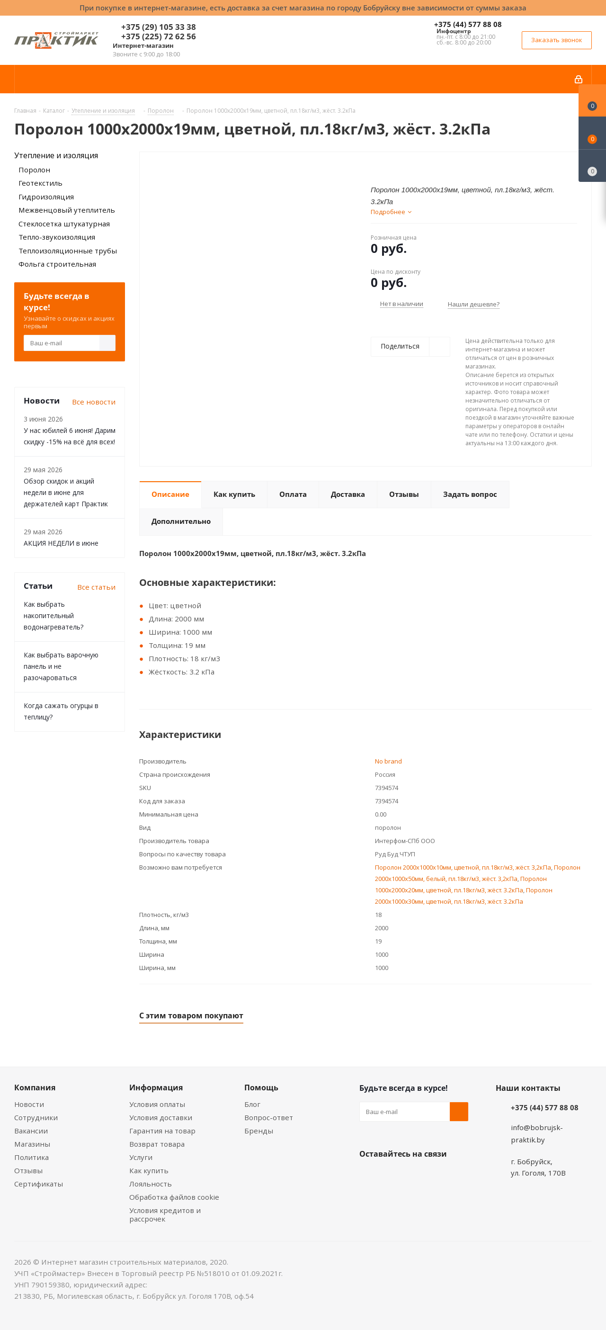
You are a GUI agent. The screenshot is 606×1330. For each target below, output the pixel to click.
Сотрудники (36, 1117)
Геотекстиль (40, 183)
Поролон (34, 169)
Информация (156, 1087)
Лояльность (150, 1183)
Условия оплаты (157, 1104)
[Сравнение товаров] (592, 166)
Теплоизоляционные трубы (67, 250)
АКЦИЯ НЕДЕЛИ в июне (61, 543)
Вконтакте (368, 1176)
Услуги (140, 1157)
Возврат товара (157, 1144)
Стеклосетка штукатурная (64, 223)
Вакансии (31, 1130)
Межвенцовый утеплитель (66, 210)
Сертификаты (38, 1183)
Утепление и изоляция (56, 155)
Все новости (94, 401)
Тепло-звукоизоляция (56, 237)
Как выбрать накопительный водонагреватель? (53, 615)
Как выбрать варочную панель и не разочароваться (61, 666)
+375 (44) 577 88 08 (468, 24)
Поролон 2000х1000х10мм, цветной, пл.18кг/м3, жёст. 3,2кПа (463, 867)
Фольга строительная (57, 264)
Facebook (392, 1176)
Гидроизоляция (46, 196)
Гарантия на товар (162, 1130)
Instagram (416, 1176)
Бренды (258, 1130)
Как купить (149, 1170)
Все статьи (96, 587)
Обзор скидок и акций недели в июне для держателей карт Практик (66, 492)
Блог (252, 1104)
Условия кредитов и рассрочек (165, 1214)
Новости (29, 1104)
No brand (388, 761)
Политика (31, 1157)
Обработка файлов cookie (174, 1197)
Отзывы (28, 1170)
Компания (34, 1087)
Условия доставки (160, 1117)
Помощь (261, 1087)
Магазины (32, 1144)
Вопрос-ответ (268, 1117)
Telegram (439, 1176)
